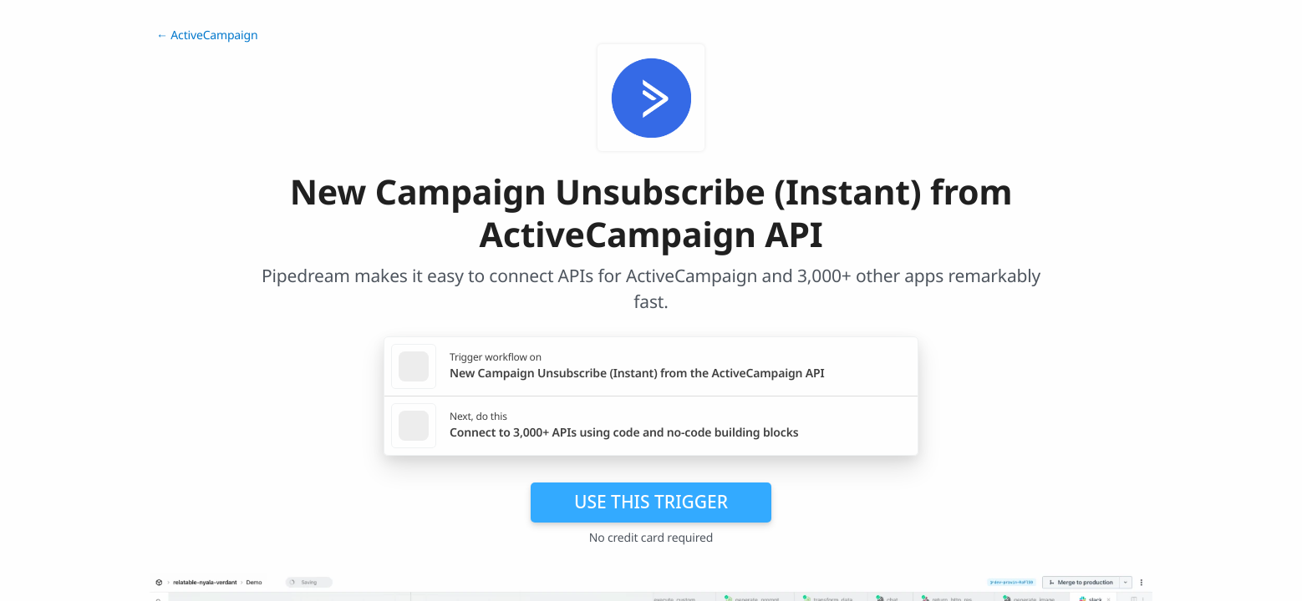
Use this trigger (651, 501)
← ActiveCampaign (206, 35)
